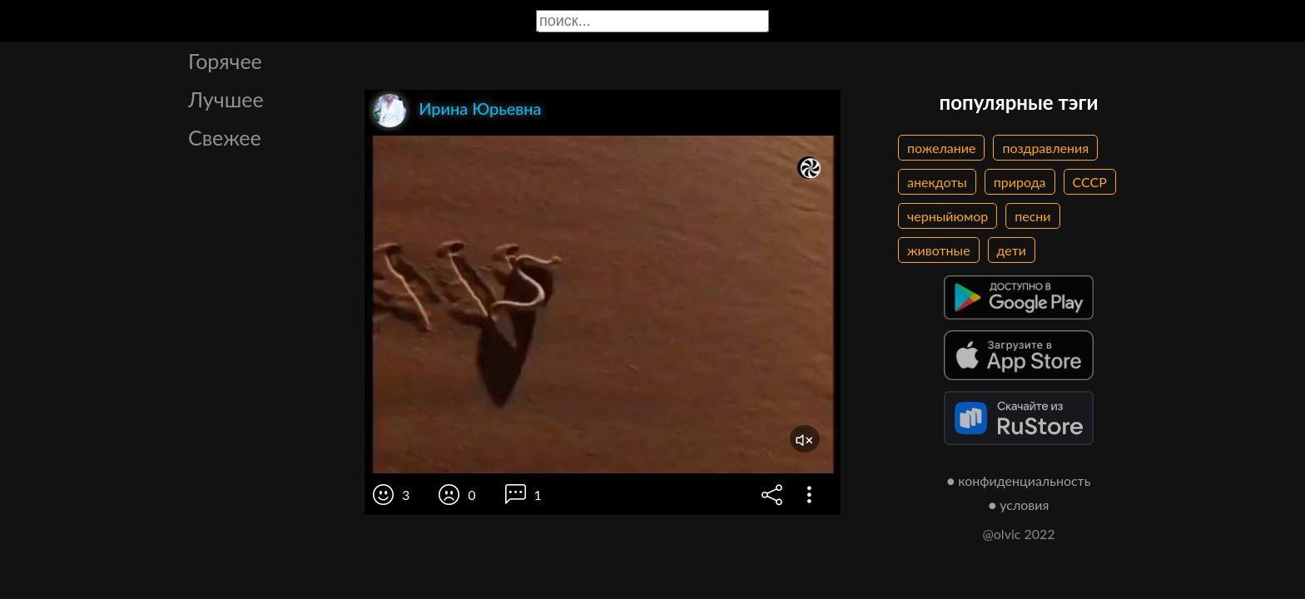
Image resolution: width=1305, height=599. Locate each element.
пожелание (941, 148)
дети (1011, 250)
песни (1032, 216)
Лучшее (226, 99)
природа (1020, 182)
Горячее (225, 60)
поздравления (1045, 148)
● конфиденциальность (1019, 480)
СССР (1090, 182)
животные (938, 250)
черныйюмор (947, 216)
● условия (1019, 504)
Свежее (224, 137)
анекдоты (937, 182)
